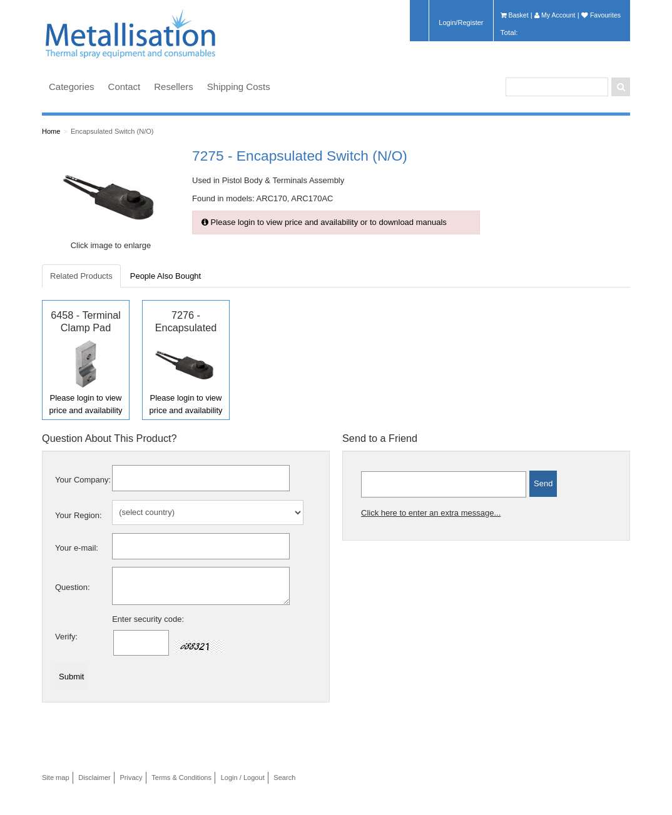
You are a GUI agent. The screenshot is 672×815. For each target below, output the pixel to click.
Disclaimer (94, 777)
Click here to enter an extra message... (431, 513)
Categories (71, 86)
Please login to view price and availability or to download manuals (324, 222)
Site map (55, 777)
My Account (554, 15)
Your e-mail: (76, 547)
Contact (124, 86)
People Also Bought (165, 276)
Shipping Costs (238, 86)
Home (51, 131)
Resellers (173, 86)
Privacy (131, 777)
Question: (72, 587)
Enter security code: (148, 619)
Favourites (601, 15)
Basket (515, 15)
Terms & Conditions (181, 777)
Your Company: (83, 479)
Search (284, 777)
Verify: (66, 636)
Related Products (81, 276)
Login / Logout (243, 777)
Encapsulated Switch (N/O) (112, 131)
